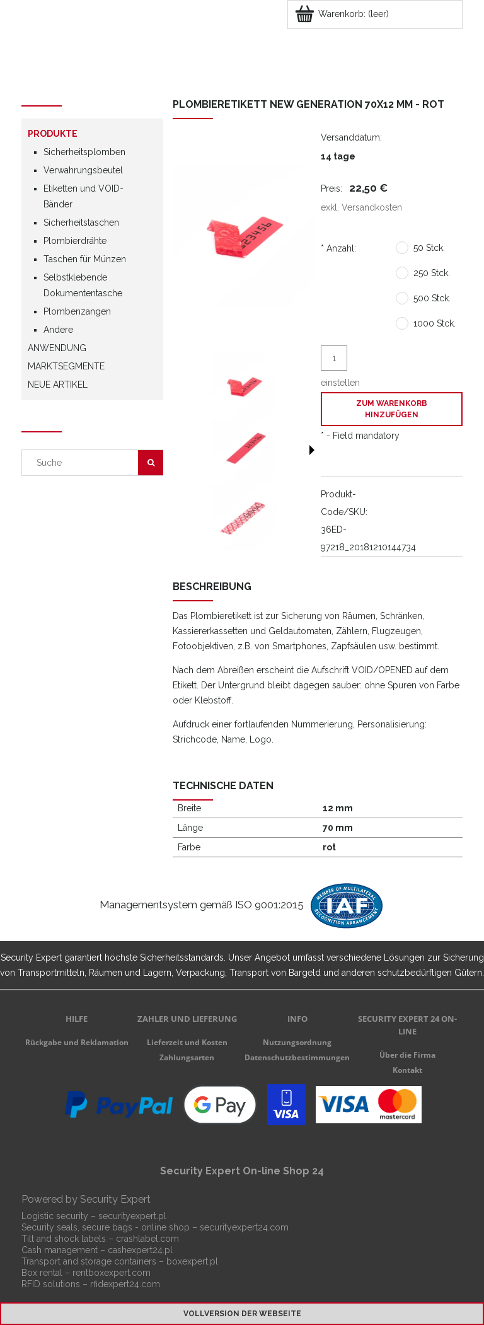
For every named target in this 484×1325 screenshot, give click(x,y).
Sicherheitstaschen (81, 222)
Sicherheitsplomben (84, 152)
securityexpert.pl (132, 1216)
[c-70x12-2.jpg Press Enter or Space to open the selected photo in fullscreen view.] (243, 235)
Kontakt (407, 1070)
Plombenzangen (77, 311)
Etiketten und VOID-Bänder (83, 196)
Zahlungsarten (186, 1057)
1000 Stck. (434, 323)
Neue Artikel (58, 384)
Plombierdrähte (75, 241)
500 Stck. (432, 298)
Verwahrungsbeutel (83, 170)
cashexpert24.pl (140, 1250)
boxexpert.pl (192, 1261)
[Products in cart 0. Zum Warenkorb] (343, 14)
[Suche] (150, 462)
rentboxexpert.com (111, 1273)
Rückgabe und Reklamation (77, 1042)
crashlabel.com (147, 1239)
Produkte (53, 134)
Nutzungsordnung (297, 1042)
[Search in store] (83, 462)
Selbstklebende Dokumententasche (82, 285)
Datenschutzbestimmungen (297, 1057)
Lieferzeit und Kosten (187, 1042)
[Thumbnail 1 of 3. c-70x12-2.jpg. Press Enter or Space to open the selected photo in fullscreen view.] (244, 386)
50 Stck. (429, 248)
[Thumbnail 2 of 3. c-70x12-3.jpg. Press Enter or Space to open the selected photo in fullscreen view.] (244, 451)
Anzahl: (338, 248)
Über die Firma (407, 1055)
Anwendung (57, 348)
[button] (311, 450)
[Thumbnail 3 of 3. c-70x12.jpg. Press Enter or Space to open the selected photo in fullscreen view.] (244, 517)
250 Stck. (431, 273)
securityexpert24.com (244, 1227)
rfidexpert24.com (125, 1284)
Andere (58, 330)
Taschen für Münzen (84, 259)
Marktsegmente (66, 366)
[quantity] (334, 358)
